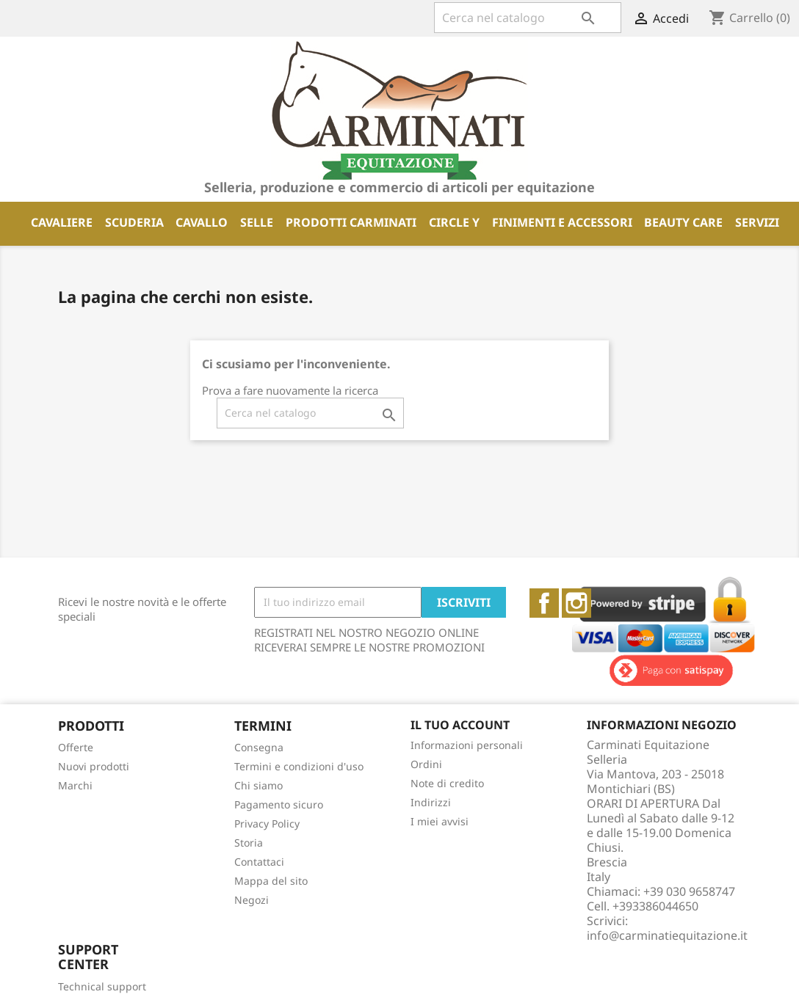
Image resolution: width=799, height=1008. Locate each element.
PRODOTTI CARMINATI (351, 222)
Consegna (258, 747)
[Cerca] (527, 17)
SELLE (256, 222)
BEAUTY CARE (683, 222)
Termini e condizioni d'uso (299, 766)
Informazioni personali (467, 745)
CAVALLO (202, 222)
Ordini (426, 764)
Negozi (251, 900)
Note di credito (447, 783)
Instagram (576, 603)
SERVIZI (757, 222)
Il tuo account (460, 725)
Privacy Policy (267, 823)
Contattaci (259, 862)
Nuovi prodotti (93, 766)
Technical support (102, 986)
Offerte (75, 747)
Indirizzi (431, 802)
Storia (248, 843)
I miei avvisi (440, 821)
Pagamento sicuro (278, 804)
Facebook (544, 603)
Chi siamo (258, 785)
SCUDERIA (134, 222)
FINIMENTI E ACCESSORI (562, 222)
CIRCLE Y (454, 222)
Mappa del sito (271, 881)
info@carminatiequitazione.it (667, 935)
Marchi (75, 785)
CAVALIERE (62, 222)
